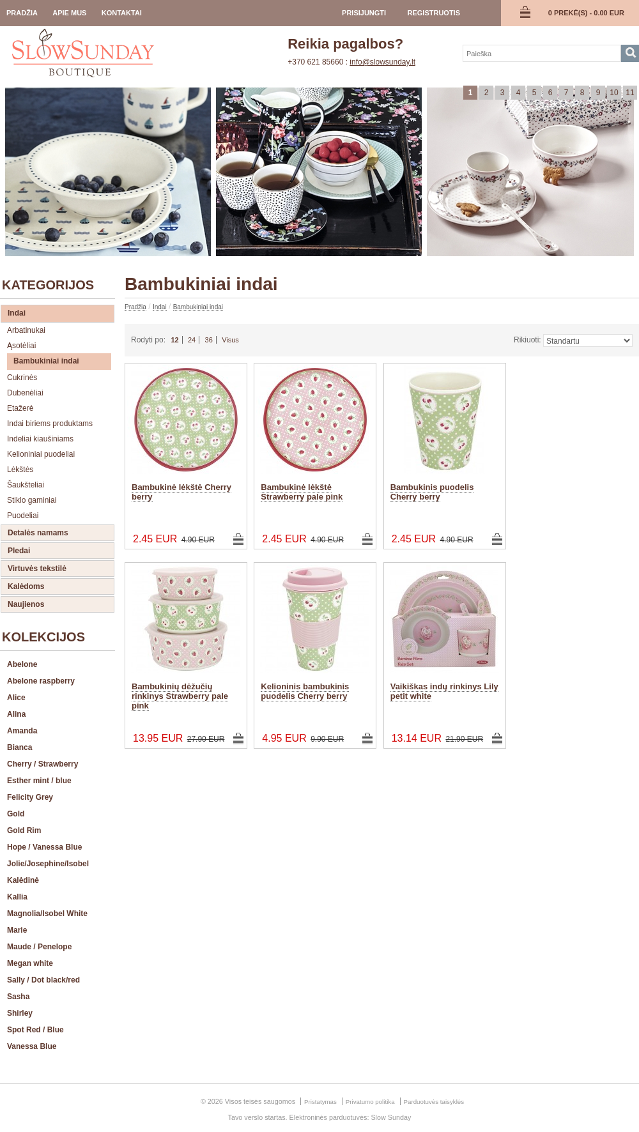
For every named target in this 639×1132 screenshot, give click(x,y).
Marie (17, 930)
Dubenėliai (25, 392)
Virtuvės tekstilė (37, 568)
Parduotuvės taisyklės (434, 1101)
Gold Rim (24, 830)
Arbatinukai (26, 330)
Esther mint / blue (39, 780)
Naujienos (26, 604)
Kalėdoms (26, 586)
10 (614, 92)
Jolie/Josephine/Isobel (48, 863)
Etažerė (20, 408)
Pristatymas (320, 1101)
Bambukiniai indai (46, 360)
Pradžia (22, 13)
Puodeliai (22, 515)
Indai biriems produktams (50, 423)
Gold (15, 813)
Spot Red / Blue (35, 1029)
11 (630, 92)
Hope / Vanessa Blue (44, 847)
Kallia (17, 896)
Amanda (22, 730)
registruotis (433, 13)
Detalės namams (38, 532)
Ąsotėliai (21, 345)
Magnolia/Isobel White (47, 913)
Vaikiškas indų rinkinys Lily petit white (444, 691)
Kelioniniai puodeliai (41, 454)
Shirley (20, 1013)
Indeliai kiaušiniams (40, 438)
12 (174, 340)
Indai (17, 313)
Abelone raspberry (41, 681)
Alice (16, 697)
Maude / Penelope (39, 946)
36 (209, 340)
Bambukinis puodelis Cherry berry (432, 491)
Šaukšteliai (25, 484)
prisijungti (364, 13)
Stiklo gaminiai (31, 500)
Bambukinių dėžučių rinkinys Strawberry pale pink (180, 696)
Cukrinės (22, 377)
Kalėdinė (23, 880)
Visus (230, 340)
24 (192, 340)
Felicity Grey (30, 797)
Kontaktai (122, 13)
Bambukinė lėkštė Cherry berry (181, 491)
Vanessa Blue (31, 1046)
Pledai (19, 550)
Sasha (18, 996)
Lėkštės (20, 469)
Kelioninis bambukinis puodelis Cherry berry (305, 691)
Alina (16, 714)
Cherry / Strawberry (42, 764)
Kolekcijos (43, 637)
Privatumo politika (370, 1101)
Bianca (19, 747)
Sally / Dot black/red (43, 979)
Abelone (22, 664)
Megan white (30, 963)
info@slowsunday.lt (382, 61)
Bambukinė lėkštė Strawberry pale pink (302, 491)
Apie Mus (69, 13)
